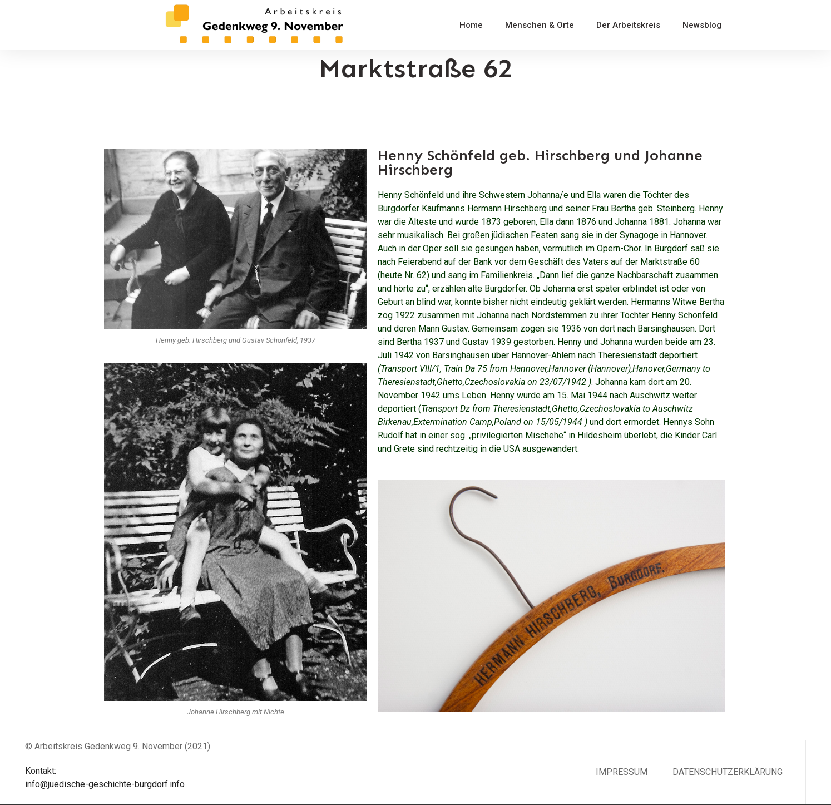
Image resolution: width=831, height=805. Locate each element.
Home (471, 25)
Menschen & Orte (539, 25)
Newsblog (701, 25)
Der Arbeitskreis (628, 25)
